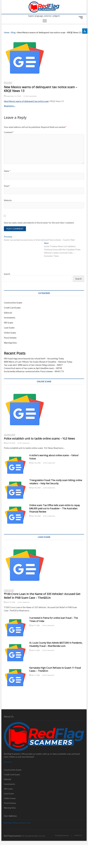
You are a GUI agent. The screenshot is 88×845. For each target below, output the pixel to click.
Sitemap (7, 762)
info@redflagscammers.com (17, 823)
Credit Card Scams (12, 307)
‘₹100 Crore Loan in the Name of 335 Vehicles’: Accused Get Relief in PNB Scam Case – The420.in (42, 596)
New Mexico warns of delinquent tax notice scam (26, 101)
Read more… (9, 106)
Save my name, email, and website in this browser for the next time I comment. (39, 222)
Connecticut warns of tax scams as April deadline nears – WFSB (33, 368)
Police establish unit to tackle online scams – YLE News (39, 438)
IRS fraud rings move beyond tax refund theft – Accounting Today (34, 358)
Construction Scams (13, 302)
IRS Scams (8, 82)
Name (7, 171)
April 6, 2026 (34, 650)
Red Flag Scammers (62, 835)
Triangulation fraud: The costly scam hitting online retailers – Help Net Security (55, 482)
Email (7, 186)
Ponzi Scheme (10, 337)
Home (6, 32)
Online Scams (10, 332)
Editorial (8, 312)
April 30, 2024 (9, 443)
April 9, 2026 (34, 625)
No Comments (30, 96)
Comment (9, 132)
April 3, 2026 (34, 675)
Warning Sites (10, 342)
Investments (9, 317)
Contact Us (78, 835)
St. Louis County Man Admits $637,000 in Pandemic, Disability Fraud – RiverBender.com (55, 644)
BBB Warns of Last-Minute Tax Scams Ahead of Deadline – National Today (38, 361)
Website (8, 200)
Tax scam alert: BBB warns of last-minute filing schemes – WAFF (33, 365)
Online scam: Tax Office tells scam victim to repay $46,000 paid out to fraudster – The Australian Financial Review (54, 508)
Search (7, 274)
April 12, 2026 (9, 602)
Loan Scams (9, 327)
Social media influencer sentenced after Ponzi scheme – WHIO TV (34, 371)
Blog (13, 32)
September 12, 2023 (12, 96)
